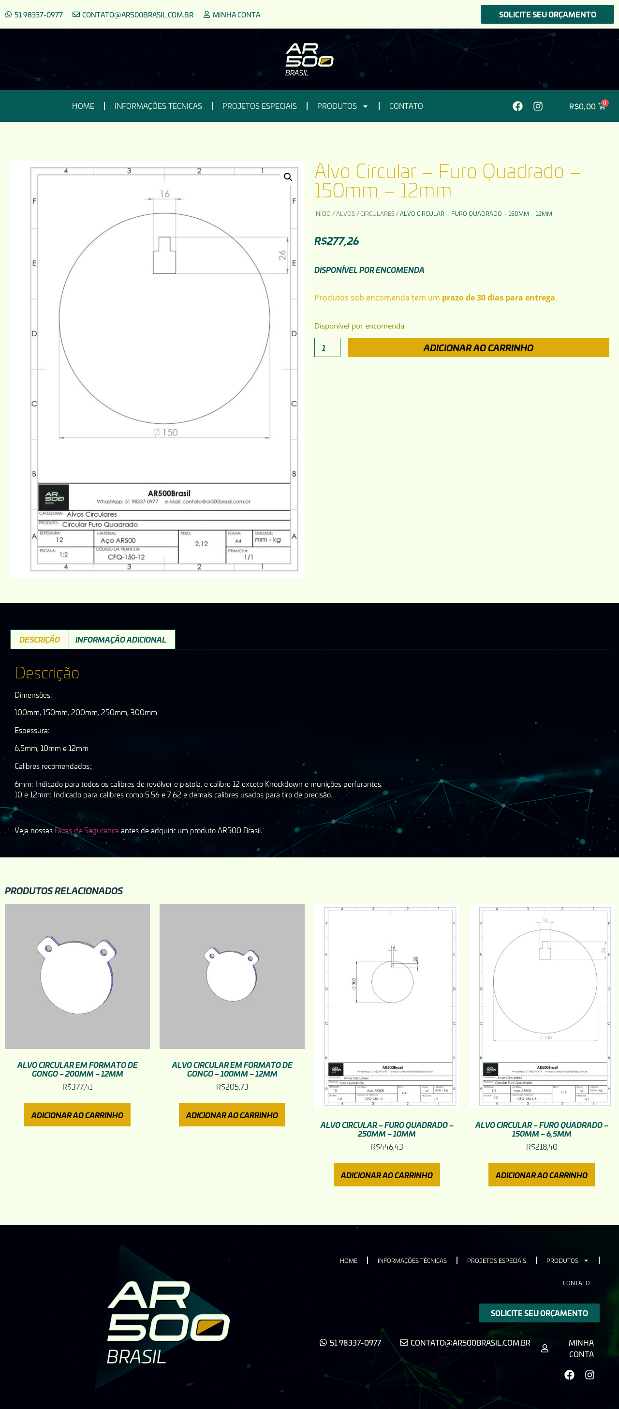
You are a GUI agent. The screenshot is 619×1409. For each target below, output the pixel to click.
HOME (83, 106)
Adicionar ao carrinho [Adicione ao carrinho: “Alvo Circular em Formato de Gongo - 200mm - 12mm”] (77, 1114)
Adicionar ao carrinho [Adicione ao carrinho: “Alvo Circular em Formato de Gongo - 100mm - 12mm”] (232, 1114)
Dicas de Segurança (87, 830)
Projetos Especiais (259, 106)
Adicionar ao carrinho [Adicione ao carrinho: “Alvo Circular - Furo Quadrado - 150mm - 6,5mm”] (542, 1174)
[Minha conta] (206, 14)
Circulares (377, 213)
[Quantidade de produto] (327, 347)
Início (322, 213)
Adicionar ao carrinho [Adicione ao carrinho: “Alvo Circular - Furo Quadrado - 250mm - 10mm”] (387, 1174)
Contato (406, 106)
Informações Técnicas (158, 106)
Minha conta (236, 14)
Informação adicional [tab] (120, 639)
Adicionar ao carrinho (478, 347)
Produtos (343, 106)
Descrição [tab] (39, 639)
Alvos (345, 213)
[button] (288, 177)
